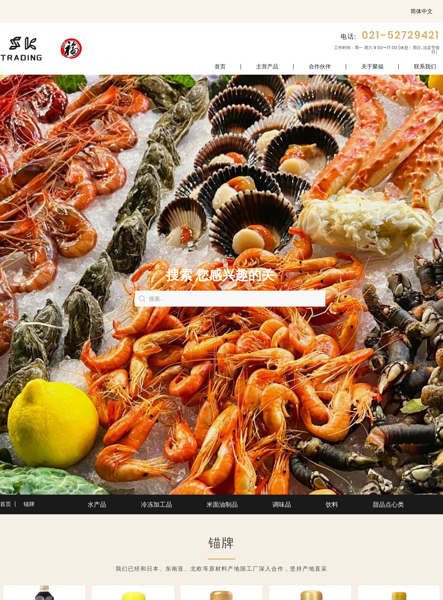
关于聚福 (372, 67)
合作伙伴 (320, 67)
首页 (220, 67)
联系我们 (425, 67)
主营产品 (267, 67)
